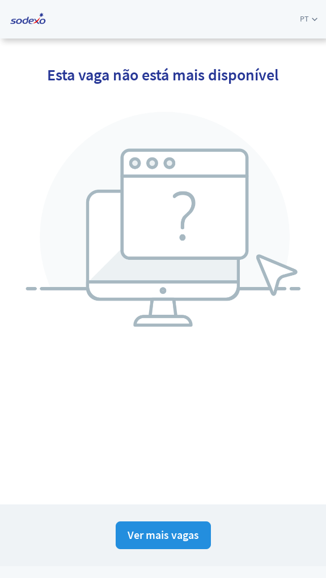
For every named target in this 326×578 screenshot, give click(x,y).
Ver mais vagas (163, 535)
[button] (308, 19)
